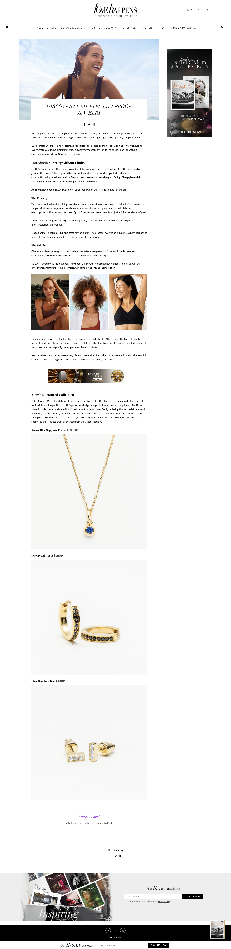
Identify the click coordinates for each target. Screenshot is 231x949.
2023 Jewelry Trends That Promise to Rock (89, 822)
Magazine (41, 28)
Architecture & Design (68, 28)
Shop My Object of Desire (177, 28)
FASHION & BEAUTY (103, 28)
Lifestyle (129, 28)
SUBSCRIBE (195, 10)
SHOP (74, 430)
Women (147, 28)
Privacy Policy (164, 901)
